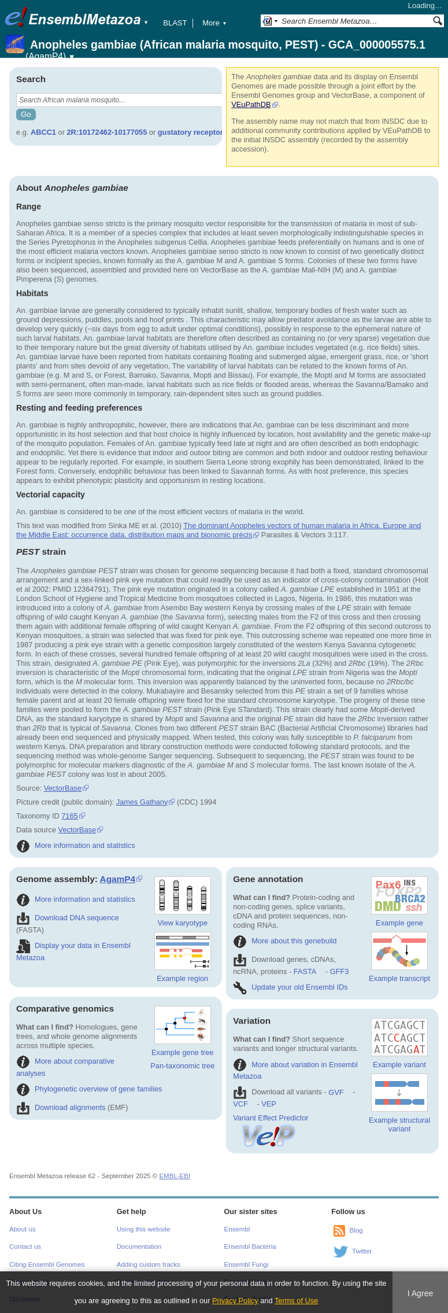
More (214, 23)
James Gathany (142, 802)
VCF (240, 1104)
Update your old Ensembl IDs (290, 987)
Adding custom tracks (148, 1264)
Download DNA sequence (67, 917)
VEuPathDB (251, 104)
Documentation (139, 1246)
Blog (355, 1230)
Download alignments (60, 1107)
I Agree (421, 1293)
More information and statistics (75, 845)
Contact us (25, 1246)
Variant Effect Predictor (270, 1122)
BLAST (175, 23)
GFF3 (339, 971)
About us (22, 1229)
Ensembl (237, 1229)
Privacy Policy (235, 1300)
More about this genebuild (284, 940)
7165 (69, 816)
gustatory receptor (190, 132)
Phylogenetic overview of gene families (89, 1089)
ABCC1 (43, 132)
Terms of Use (296, 1300)
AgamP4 (117, 879)
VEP (268, 1104)
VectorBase (63, 788)
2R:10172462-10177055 (107, 132)
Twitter (362, 1251)
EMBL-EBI (174, 1175)
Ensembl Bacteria (250, 1246)
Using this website (144, 1229)
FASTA (305, 971)
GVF (335, 1092)
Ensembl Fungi (246, 1264)
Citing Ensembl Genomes (47, 1264)
